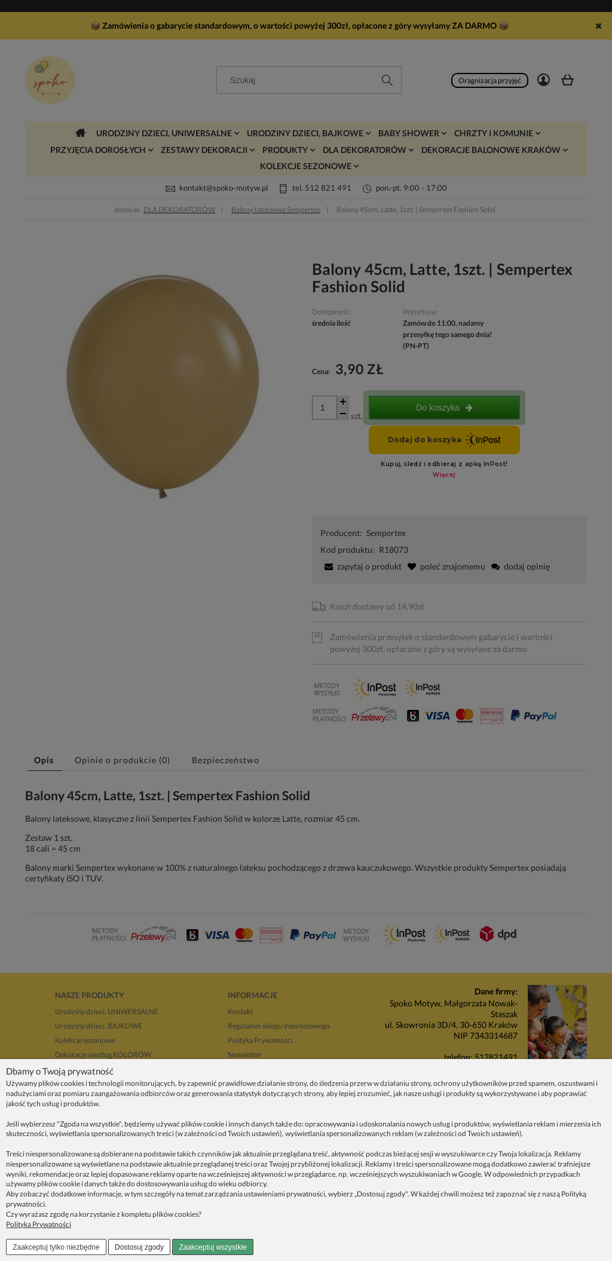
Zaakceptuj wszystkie (212, 1247)
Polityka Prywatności (38, 1224)
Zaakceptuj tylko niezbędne (56, 1247)
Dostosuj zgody (139, 1247)
